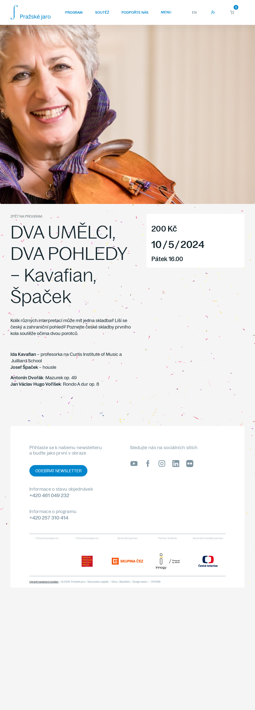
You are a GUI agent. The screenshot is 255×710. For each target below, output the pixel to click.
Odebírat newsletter (58, 470)
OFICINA (156, 581)
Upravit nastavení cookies (44, 581)
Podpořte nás (135, 12)
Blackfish (125, 581)
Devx (114, 581)
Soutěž (102, 12)
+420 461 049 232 (49, 495)
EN (194, 12)
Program (74, 12)
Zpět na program (26, 216)
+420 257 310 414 (48, 518)
